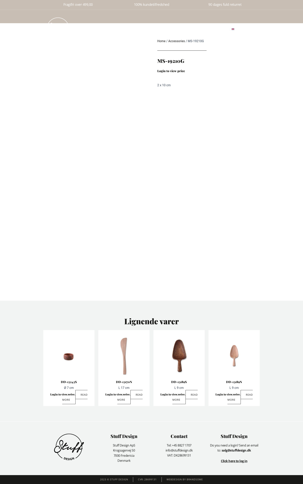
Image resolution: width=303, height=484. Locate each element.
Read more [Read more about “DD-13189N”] (240, 397)
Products (123, 29)
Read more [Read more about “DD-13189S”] (185, 397)
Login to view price (171, 71)
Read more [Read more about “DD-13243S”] (75, 397)
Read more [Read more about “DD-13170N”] (130, 397)
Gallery (155, 29)
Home (108, 29)
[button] (244, 29)
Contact (169, 29)
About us (139, 29)
